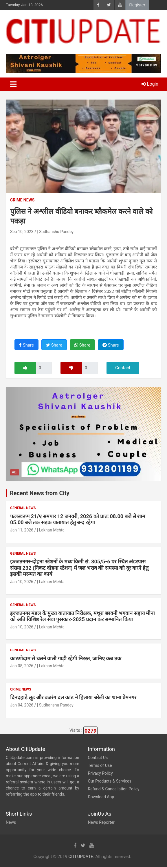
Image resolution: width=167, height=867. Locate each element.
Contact (122, 367)
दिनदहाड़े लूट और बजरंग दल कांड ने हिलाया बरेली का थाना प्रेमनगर (73, 697)
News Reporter (101, 822)
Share (26, 345)
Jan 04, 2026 (21, 705)
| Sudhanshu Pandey (55, 231)
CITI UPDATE (80, 856)
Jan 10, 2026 (21, 581)
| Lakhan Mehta (51, 530)
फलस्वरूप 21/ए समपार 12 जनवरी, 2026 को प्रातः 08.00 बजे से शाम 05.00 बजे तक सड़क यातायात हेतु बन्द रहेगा (77, 519)
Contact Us (98, 757)
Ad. (14, 472)
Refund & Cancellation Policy (114, 789)
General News (23, 508)
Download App (101, 796)
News (11, 822)
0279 (90, 731)
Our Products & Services (109, 781)
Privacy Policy (100, 773)
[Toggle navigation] (13, 84)
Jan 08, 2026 (21, 666)
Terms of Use (100, 765)
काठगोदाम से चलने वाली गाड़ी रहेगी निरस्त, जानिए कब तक (65, 658)
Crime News (22, 200)
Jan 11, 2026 (21, 530)
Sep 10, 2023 (22, 231)
